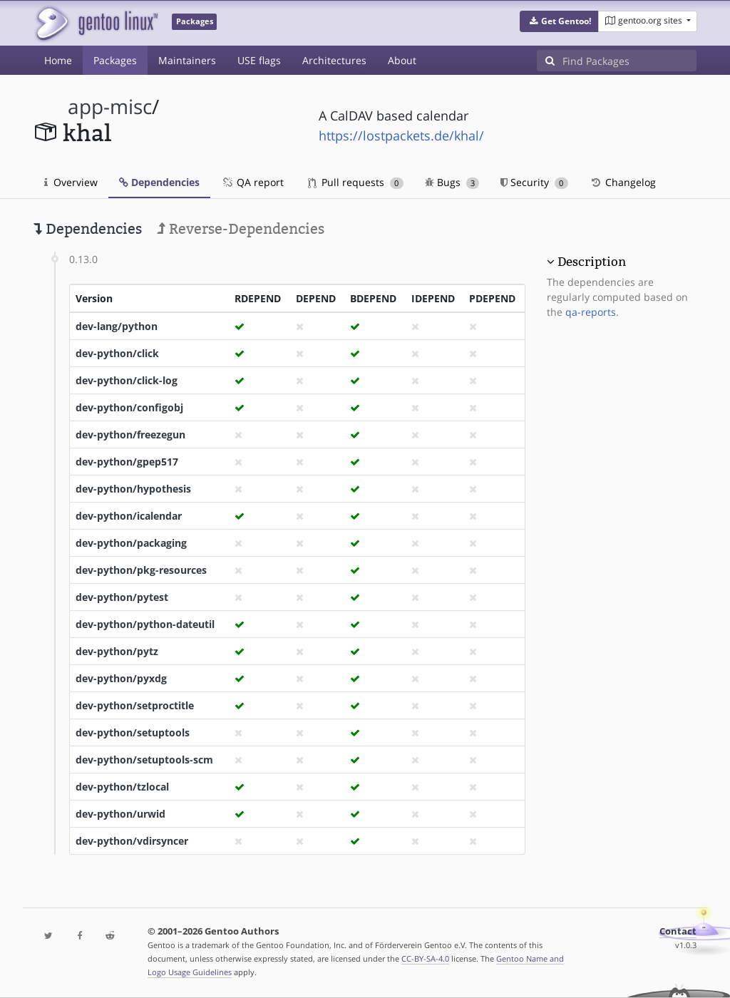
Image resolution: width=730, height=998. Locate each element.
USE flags (259, 60)
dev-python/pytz (117, 651)
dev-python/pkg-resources (141, 570)
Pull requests (355, 182)
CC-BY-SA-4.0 (425, 958)
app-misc (110, 106)
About (402, 60)
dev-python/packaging (131, 543)
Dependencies (159, 182)
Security (534, 182)
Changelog (623, 182)
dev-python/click (117, 353)
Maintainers (187, 60)
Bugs (452, 182)
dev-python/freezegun (130, 434)
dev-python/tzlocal (122, 786)
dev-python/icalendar (129, 516)
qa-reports (590, 312)
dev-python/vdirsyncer (132, 841)
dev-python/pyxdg (121, 678)
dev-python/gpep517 (127, 461)
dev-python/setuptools (133, 732)
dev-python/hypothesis (133, 488)
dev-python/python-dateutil (145, 624)
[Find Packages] (629, 60)
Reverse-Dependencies (240, 228)
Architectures (334, 60)
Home (58, 60)
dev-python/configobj (129, 407)
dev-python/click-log (127, 380)
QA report (252, 182)
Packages (115, 60)
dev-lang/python (117, 326)
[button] (559, 21)
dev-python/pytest (122, 597)
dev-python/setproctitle (135, 705)
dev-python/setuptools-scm (144, 759)
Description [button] (591, 261)
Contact (677, 931)
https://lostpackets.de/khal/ (401, 135)
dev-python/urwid (120, 813)
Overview (71, 182)
